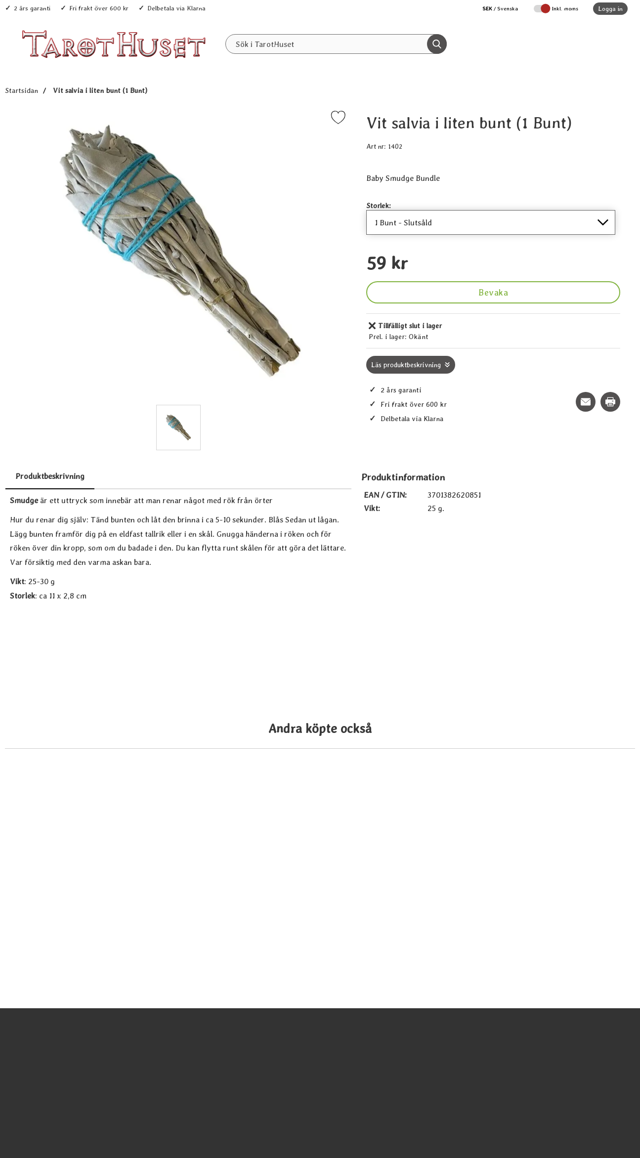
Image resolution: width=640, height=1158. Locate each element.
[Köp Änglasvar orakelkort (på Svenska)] (89, 1112)
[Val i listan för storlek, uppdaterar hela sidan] (491, 222)
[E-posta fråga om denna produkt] (586, 402)
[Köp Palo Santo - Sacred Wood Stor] (243, 817)
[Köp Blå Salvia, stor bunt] (397, 817)
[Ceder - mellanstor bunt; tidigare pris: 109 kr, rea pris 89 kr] (550, 783)
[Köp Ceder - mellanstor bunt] (551, 817)
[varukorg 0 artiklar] (604, 44)
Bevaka (493, 292)
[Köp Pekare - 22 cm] (551, 1112)
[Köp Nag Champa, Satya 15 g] (243, 1112)
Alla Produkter (271, 65)
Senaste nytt (336, 65)
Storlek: (378, 205)
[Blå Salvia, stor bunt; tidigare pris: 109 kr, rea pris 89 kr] (397, 783)
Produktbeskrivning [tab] (50, 476)
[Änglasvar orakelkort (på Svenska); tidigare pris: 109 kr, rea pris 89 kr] (89, 1077)
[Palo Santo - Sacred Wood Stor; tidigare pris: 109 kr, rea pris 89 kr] (243, 783)
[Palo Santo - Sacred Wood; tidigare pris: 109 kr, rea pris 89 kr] (89, 783)
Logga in (610, 8)
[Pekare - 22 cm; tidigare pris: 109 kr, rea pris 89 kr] (550, 1077)
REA (385, 65)
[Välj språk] (495, 8)
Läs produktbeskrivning (406, 365)
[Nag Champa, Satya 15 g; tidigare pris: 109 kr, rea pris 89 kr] (243, 1077)
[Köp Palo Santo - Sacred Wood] (89, 817)
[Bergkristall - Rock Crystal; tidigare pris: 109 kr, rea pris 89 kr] (397, 1077)
